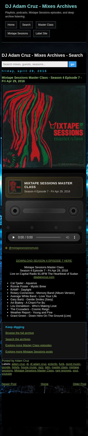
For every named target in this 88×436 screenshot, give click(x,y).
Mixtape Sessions (18, 33)
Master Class (45, 24)
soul (75, 370)
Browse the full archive (19, 332)
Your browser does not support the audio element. (44, 237)
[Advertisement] (23, 409)
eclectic (52, 364)
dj (28, 364)
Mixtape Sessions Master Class (34, 370)
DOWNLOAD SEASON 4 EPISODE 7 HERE (44, 260)
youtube (7, 373)
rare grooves (63, 370)
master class (60, 367)
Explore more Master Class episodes (28, 345)
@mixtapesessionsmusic (23, 248)
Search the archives (17, 339)
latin (47, 367)
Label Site (41, 33)
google (6, 367)
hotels (15, 367)
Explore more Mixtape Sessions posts (29, 351)
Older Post (79, 384)
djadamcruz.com (44, 277)
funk (61, 364)
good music (73, 364)
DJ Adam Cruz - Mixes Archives (41, 6)
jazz (40, 367)
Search (26, 24)
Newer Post (9, 384)
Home (11, 24)
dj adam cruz (38, 364)
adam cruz (18, 364)
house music (29, 367)
